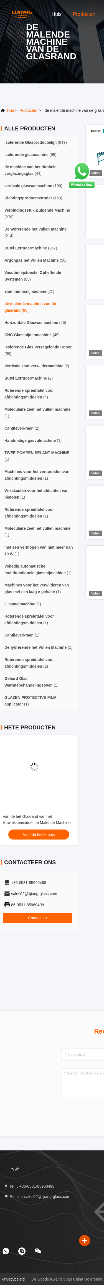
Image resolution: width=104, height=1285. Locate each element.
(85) (32, 275)
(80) (30, 307)
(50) (35, 260)
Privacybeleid (13, 1279)
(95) (30, 154)
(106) (33, 186)
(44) (30, 170)
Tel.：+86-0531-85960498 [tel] (29, 1186)
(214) (35, 232)
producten (28, 110)
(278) (37, 213)
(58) (38, 350)
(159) (33, 198)
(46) (35, 322)
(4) (29, 393)
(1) (37, 412)
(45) (32, 335)
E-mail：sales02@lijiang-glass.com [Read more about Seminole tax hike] (37, 1196)
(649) (35, 142)
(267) (30, 248)
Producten (84, 14)
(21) (29, 291)
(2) (36, 366)
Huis (57, 14)
